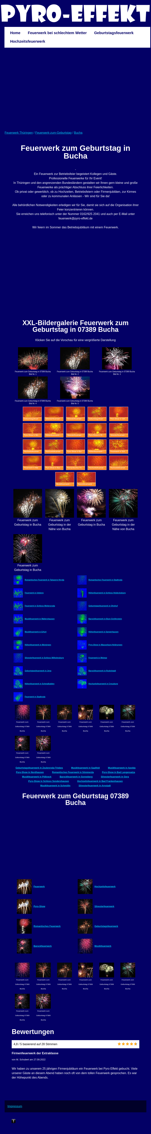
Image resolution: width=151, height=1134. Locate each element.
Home (15, 33)
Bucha (78, 132)
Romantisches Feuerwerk (47, 926)
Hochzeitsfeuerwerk (27, 41)
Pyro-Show (39, 906)
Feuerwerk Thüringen (19, 132)
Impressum (14, 1106)
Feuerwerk (39, 886)
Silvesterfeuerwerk (104, 906)
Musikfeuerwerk (102, 946)
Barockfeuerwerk (43, 946)
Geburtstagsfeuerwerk (114, 33)
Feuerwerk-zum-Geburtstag (53, 132)
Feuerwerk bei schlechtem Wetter (57, 33)
